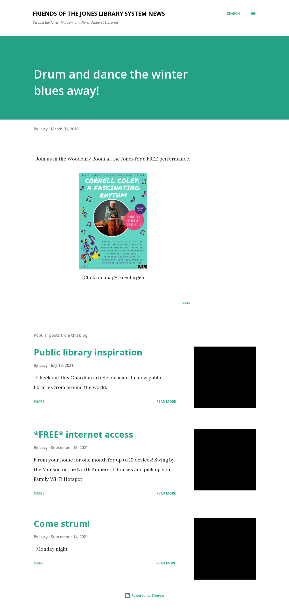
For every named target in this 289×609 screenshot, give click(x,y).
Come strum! (62, 523)
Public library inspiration (88, 352)
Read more (166, 401)
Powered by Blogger (145, 595)
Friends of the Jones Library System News (99, 13)
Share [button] (187, 303)
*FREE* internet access (83, 434)
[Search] (233, 13)
